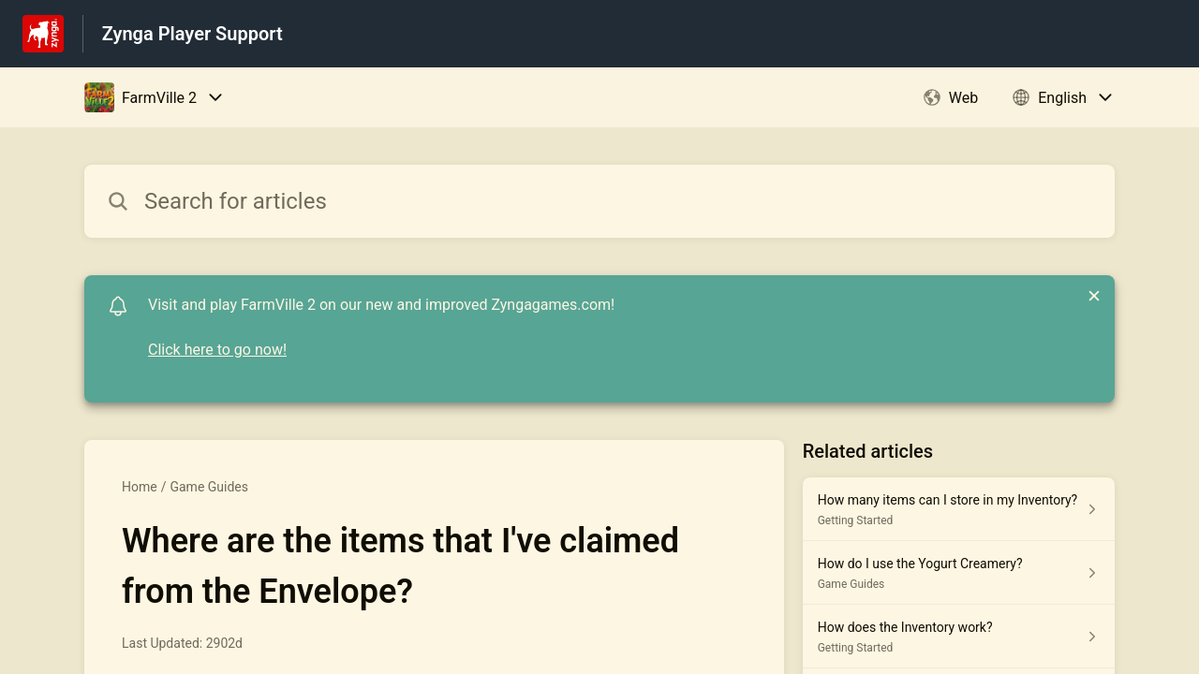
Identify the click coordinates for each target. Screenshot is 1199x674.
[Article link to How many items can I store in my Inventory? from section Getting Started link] (959, 509)
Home (139, 486)
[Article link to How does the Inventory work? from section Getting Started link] (959, 636)
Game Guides (209, 486)
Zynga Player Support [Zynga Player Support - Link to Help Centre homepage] (192, 33)
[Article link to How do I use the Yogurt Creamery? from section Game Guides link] (959, 573)
